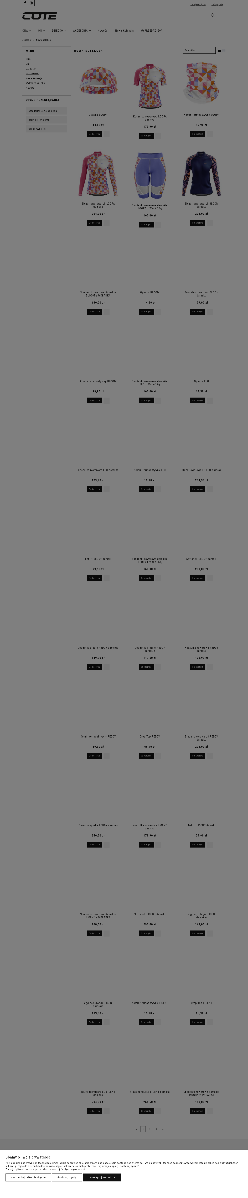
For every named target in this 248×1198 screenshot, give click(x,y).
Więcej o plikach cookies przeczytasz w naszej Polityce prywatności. (46, 1169)
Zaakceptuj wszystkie (101, 1177)
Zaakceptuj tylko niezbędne (28, 1177)
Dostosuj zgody (67, 1177)
